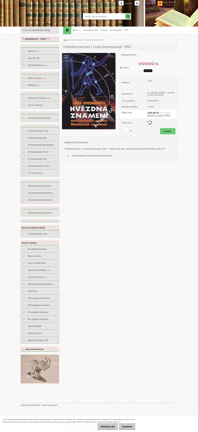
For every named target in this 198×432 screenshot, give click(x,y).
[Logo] (39, 16)
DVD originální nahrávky (39, 305)
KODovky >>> (34, 85)
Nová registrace (146, 3)
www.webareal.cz (49, 405)
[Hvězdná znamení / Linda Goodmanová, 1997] (89, 54)
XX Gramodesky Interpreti (39, 212)
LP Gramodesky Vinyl (37, 233)
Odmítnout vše (107, 426)
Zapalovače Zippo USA (38, 340)
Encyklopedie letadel (37, 249)
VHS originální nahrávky (39, 298)
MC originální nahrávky (38, 319)
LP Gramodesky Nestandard (40, 144)
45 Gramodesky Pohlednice (40, 192)
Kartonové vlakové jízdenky (40, 284)
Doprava (104, 30)
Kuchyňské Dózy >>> (37, 65)
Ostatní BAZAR (34, 326)
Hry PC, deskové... (36, 105)
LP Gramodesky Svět (37, 137)
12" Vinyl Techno (35, 173)
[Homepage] (68, 30)
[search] (127, 16)
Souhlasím (127, 426)
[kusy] (125, 130)
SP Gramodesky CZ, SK (38, 151)
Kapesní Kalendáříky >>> (39, 270)
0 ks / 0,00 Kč (169, 2)
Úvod (66, 40)
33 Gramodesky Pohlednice (40, 199)
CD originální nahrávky (38, 312)
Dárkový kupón (34, 333)
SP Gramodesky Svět (37, 159)
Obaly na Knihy (34, 256)
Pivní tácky (33, 291)
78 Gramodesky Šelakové (39, 185)
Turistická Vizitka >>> (37, 277)
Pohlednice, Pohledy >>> (39, 98)
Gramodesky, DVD (90, 30)
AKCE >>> (77, 30)
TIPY (126, 30)
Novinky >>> (33, 51)
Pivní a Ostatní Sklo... (37, 263)
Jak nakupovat (116, 30)
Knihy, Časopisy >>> (37, 78)
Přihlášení (128, 3)
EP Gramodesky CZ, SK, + (39, 166)
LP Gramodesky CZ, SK (38, 130)
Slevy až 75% (33, 58)
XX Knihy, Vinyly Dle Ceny (39, 118)
